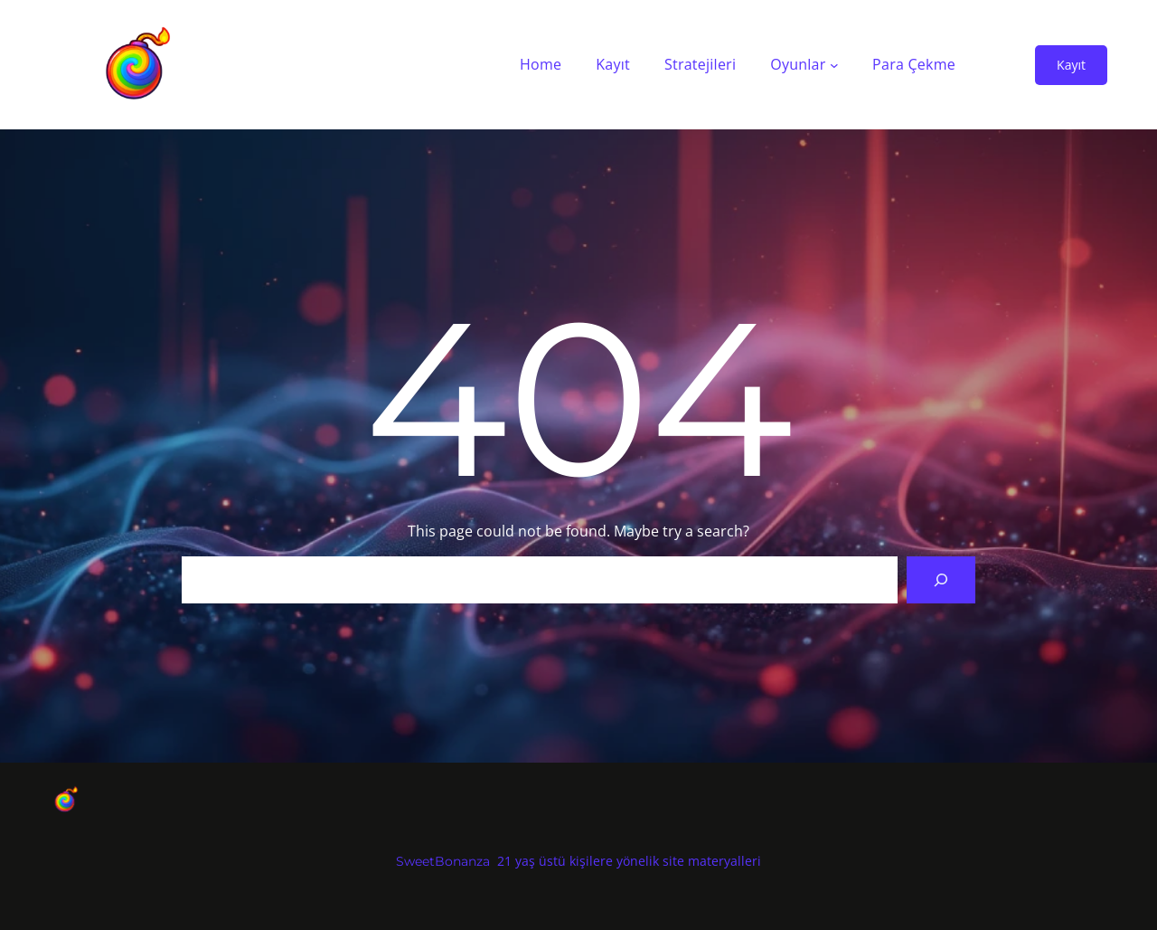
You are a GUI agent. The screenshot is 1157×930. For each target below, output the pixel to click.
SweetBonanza (443, 861)
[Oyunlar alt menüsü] (834, 65)
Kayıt (1071, 64)
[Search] (941, 579)
